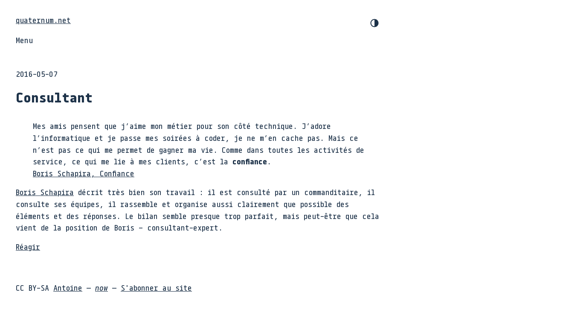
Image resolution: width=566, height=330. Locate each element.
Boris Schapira (45, 192)
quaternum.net (43, 20)
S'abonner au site (156, 287)
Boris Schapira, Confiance (83, 173)
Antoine (67, 287)
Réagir (28, 246)
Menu (24, 40)
